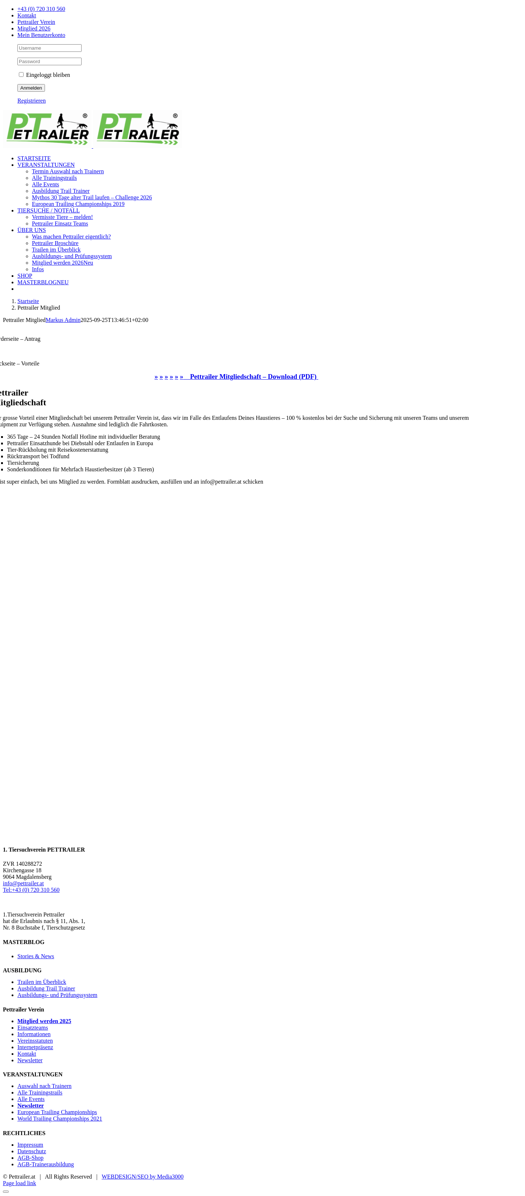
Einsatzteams (32, 1028)
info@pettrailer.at (23, 883)
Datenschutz (31, 1151)
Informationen (34, 1034)
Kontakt (26, 1054)
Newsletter (29, 1060)
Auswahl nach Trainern (44, 1086)
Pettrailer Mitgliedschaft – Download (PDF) (250, 376)
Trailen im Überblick (41, 982)
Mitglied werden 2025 (44, 1021)
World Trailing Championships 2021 (59, 1119)
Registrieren (31, 101)
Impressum (30, 1145)
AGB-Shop (30, 1158)
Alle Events (31, 1099)
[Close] (6, 1192)
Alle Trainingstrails (39, 1092)
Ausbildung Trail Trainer (46, 988)
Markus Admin (63, 320)
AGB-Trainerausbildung (45, 1164)
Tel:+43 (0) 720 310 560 (31, 890)
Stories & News (35, 956)
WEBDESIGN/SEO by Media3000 (142, 1177)
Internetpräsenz (35, 1047)
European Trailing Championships (57, 1112)
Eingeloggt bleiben (44, 75)
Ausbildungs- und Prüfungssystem (57, 995)
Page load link (19, 1183)
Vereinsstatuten (35, 1041)
